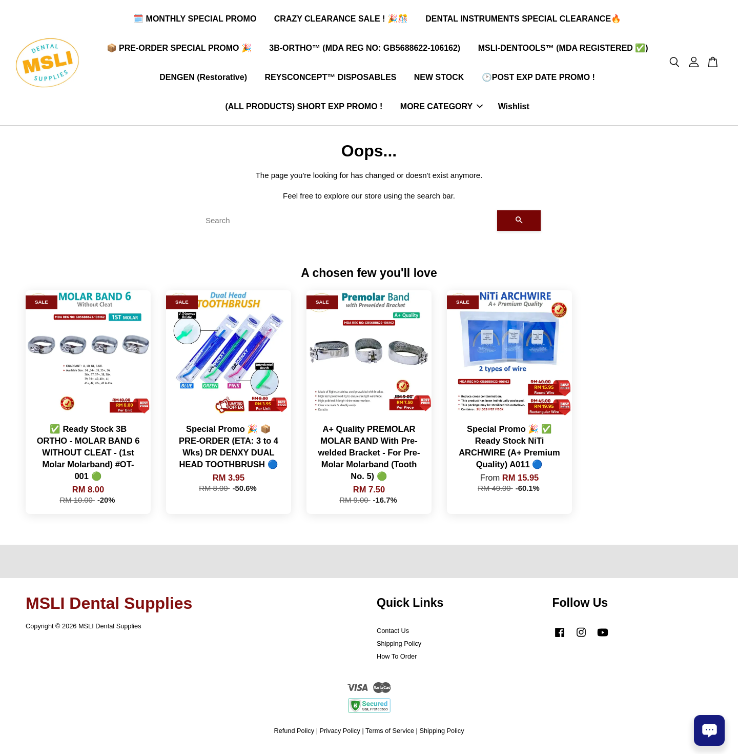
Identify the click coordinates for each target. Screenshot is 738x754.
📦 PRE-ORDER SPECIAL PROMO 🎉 (179, 49)
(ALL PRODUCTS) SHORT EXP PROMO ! (303, 108)
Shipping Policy (399, 646)
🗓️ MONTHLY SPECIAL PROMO (194, 19)
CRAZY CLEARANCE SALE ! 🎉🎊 (341, 19)
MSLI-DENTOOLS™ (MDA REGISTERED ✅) (563, 49)
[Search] (347, 222)
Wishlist (513, 108)
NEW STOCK (439, 78)
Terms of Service (389, 733)
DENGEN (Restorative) (203, 78)
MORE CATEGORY (441, 108)
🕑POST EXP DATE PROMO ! (538, 78)
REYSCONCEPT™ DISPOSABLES (330, 78)
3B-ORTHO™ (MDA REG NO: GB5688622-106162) (364, 49)
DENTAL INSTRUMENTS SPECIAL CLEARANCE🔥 (523, 19)
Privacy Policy (340, 733)
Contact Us (393, 633)
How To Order (397, 659)
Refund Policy (294, 733)
